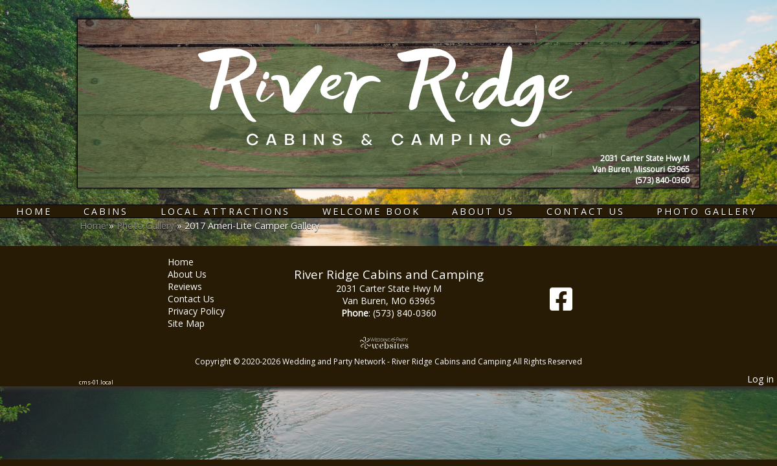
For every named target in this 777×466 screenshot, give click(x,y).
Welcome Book (371, 211)
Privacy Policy (206, 311)
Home (34, 211)
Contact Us (585, 211)
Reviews (194, 286)
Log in (760, 379)
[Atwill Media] (388, 342)
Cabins (106, 211)
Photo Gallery (707, 211)
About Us (483, 211)
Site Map (196, 323)
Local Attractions (225, 211)
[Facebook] (561, 304)
